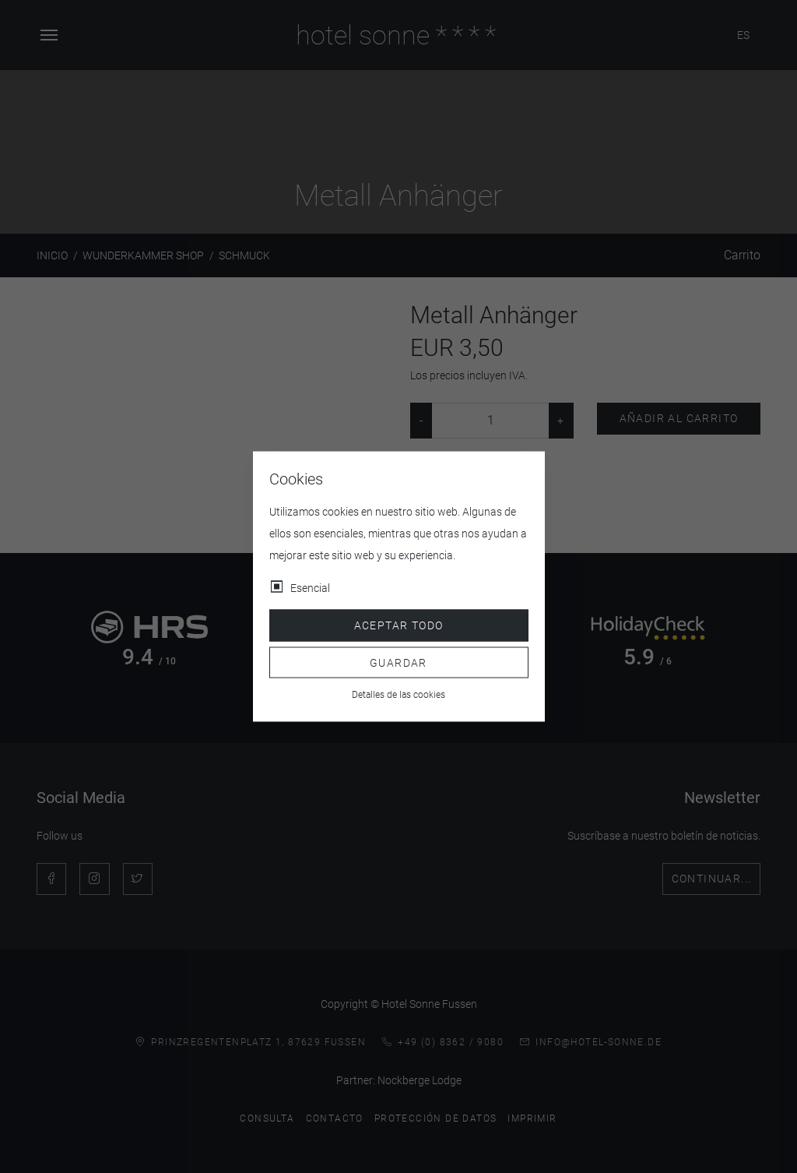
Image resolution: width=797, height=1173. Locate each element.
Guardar (398, 662)
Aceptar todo (399, 625)
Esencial (310, 588)
